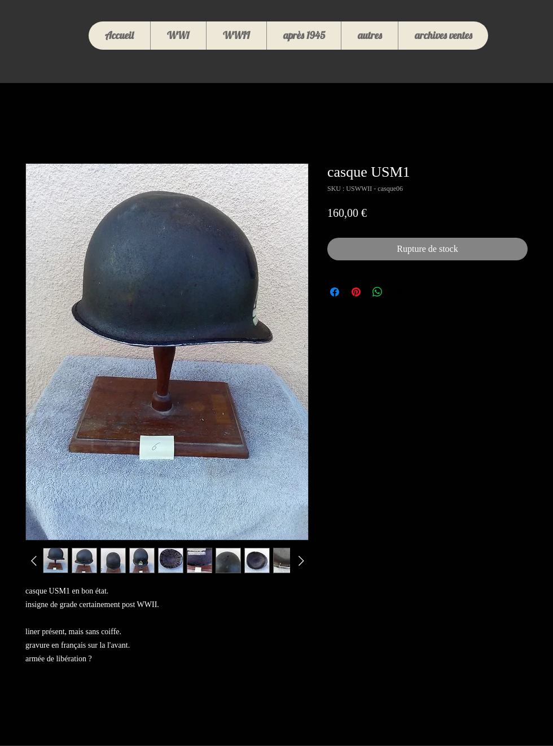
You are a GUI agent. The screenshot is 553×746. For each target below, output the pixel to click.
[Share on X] (399, 292)
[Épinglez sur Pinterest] (356, 292)
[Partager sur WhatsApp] (377, 292)
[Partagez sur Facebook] (334, 292)
